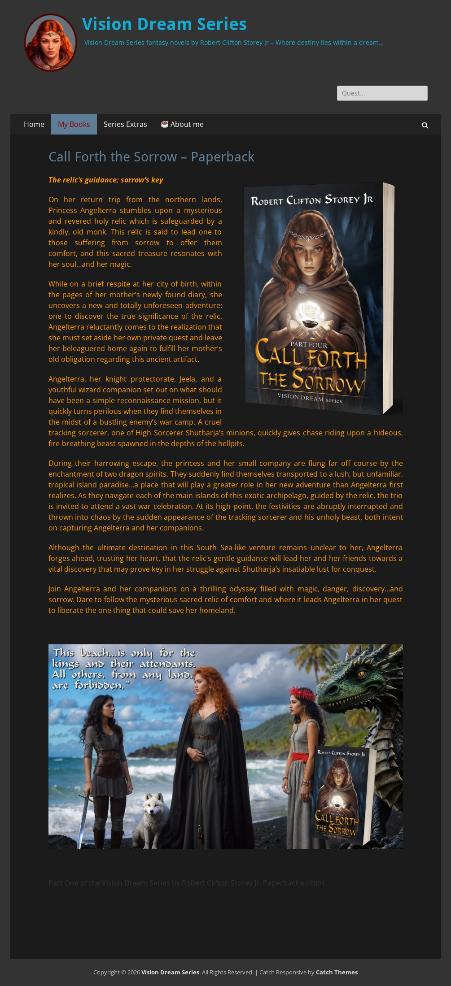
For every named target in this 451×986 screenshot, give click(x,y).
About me (182, 124)
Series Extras (125, 124)
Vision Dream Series (164, 24)
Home (34, 124)
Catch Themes (337, 972)
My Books (74, 124)
